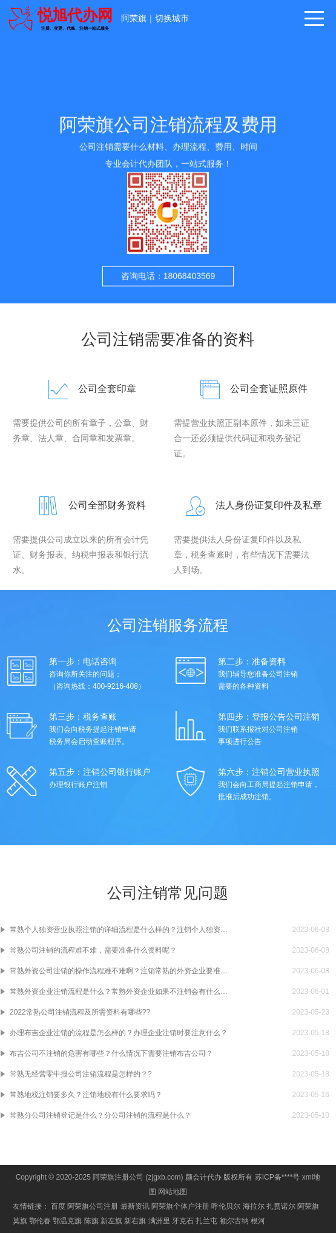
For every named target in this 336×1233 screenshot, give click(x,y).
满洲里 (159, 1221)
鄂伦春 (40, 1221)
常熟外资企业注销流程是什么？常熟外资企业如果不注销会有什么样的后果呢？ (119, 991)
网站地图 (172, 1191)
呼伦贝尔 (225, 1206)
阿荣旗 (134, 18)
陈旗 (91, 1221)
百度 (58, 1206)
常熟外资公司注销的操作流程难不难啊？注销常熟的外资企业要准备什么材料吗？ (119, 971)
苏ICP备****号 (277, 1177)
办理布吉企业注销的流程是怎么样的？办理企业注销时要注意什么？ (119, 1033)
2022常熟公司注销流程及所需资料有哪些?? (80, 1012)
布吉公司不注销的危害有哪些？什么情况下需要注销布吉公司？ (111, 1053)
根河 (258, 1221)
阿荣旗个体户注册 (180, 1206)
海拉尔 (254, 1206)
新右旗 (135, 1221)
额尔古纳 (234, 1221)
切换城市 (172, 18)
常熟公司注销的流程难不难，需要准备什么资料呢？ (93, 950)
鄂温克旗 (67, 1221)
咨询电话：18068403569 (168, 283)
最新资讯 (135, 1206)
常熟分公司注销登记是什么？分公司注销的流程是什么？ (100, 1115)
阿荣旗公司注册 (92, 1206)
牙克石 (183, 1221)
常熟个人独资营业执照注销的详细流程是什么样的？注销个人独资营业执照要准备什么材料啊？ (119, 929)
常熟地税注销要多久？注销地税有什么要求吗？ (86, 1094)
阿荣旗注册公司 (118, 1177)
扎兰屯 (206, 1221)
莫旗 (20, 1221)
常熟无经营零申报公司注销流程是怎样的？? (81, 1074)
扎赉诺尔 (280, 1206)
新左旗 (111, 1221)
